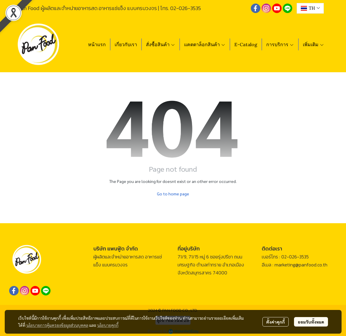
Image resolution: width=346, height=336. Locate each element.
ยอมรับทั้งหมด (311, 321)
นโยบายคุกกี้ (107, 325)
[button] (310, 8)
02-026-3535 (185, 8)
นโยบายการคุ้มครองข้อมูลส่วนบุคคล (57, 325)
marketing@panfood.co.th (300, 264)
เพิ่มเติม (313, 44)
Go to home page (173, 193)
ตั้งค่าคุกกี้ (275, 321)
